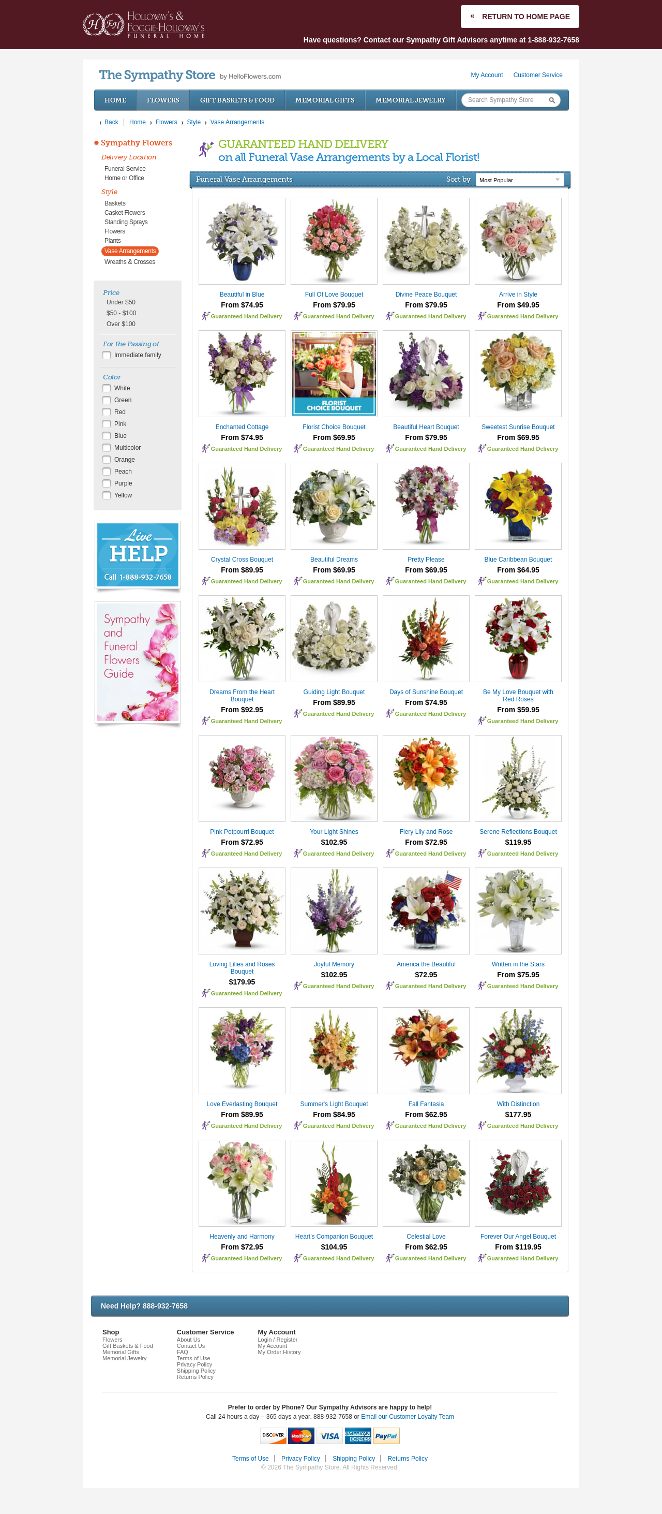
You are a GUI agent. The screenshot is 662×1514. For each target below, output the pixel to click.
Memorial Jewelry (410, 100)
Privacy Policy (194, 1364)
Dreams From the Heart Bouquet (242, 695)
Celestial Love (426, 1236)
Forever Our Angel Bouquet (518, 1236)
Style (109, 192)
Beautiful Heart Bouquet (426, 427)
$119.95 (518, 842)
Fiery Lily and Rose (426, 831)
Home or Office (124, 178)
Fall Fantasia (426, 1104)
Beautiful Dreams (334, 559)
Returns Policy (195, 1377)
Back (111, 122)
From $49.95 (518, 305)
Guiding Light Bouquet (334, 692)
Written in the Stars (518, 964)
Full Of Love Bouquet (334, 294)
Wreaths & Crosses (129, 262)
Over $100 (121, 324)
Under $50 (121, 302)
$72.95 (426, 975)
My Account (487, 75)
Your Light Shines (334, 831)
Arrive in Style (518, 294)
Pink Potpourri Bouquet (242, 831)
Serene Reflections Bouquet (517, 831)
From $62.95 (426, 1114)
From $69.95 (334, 437)
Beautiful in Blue (242, 294)
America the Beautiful (426, 964)
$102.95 (334, 842)
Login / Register (277, 1339)
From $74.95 (242, 305)
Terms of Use (193, 1358)
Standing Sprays (126, 222)
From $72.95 (242, 842)
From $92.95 (242, 709)
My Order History (279, 1352)
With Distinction (518, 1104)
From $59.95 (518, 709)
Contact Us (191, 1346)
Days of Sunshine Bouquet (426, 692)
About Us (188, 1339)
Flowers (163, 100)
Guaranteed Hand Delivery (246, 316)
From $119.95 (518, 1247)
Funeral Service (125, 168)
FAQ (182, 1352)
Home (115, 100)
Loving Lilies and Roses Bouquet (242, 968)
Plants (112, 240)
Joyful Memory (334, 964)
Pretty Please (426, 559)
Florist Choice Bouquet (334, 427)
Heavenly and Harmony (241, 1236)
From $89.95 (242, 570)
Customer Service (538, 75)
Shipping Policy (196, 1371)
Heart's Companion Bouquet (334, 1236)
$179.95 (242, 982)
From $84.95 (334, 1114)
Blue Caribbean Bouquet (518, 559)
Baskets (115, 203)
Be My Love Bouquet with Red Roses (518, 695)
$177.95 (518, 1114)
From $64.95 (518, 570)
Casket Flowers (124, 212)
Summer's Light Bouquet (334, 1104)
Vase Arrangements (130, 251)
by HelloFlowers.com (190, 76)
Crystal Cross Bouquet (242, 559)
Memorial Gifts (325, 100)
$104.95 (334, 1247)
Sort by (458, 179)
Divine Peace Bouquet (426, 294)
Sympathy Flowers (136, 143)
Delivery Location (129, 157)
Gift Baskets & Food (237, 100)
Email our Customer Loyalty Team (407, 1416)
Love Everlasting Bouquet (242, 1104)
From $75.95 (518, 975)
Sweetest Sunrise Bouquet (518, 427)
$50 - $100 (121, 313)
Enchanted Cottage (242, 427)
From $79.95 (334, 305)
